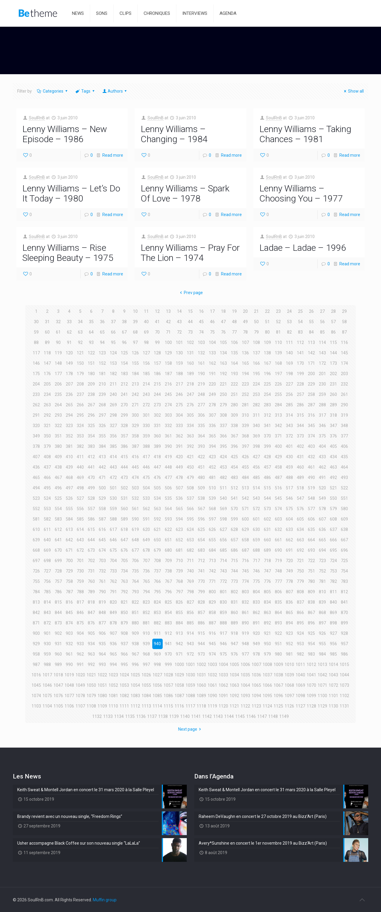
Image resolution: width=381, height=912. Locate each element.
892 (267, 623)
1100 (322, 695)
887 (212, 623)
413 (102, 456)
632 (278, 529)
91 (69, 342)
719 (278, 560)
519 (311, 488)
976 (234, 654)
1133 (108, 716)
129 (168, 352)
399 (267, 446)
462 (322, 467)
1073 (344, 685)
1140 (185, 716)
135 (234, 352)
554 (58, 508)
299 (124, 415)
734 (124, 571)
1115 (168, 706)
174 (344, 363)
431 (300, 456)
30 (36, 321)
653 (190, 539)
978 (256, 654)
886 (201, 623)
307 (212, 415)
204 (36, 384)
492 (333, 477)
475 (146, 477)
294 (69, 415)
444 (124, 467)
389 (157, 446)
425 (234, 456)
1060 (201, 685)
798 (190, 591)
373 (300, 436)
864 (278, 612)
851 (135, 612)
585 (80, 519)
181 (102, 373)
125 (124, 352)
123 (102, 352)
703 (102, 560)
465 (36, 477)
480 (201, 477)
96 (124, 342)
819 (102, 602)
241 (124, 394)
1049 (80, 685)
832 (245, 602)
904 (80, 633)
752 (322, 571)
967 (135, 654)
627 (223, 529)
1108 (91, 706)
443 (113, 467)
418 (157, 456)
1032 (212, 674)
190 (201, 373)
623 (179, 529)
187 (168, 373)
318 (333, 415)
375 (322, 436)
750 (300, 571)
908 (124, 633)
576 (300, 508)
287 (311, 404)
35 (91, 321)
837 (300, 602)
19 (234, 311)
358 (135, 436)
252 (245, 394)
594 (179, 519)
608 (333, 519)
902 (58, 633)
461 (311, 467)
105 (223, 342)
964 (102, 654)
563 (157, 508)
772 (223, 581)
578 (322, 508)
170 (300, 363)
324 (80, 425)
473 (124, 477)
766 (157, 581)
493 (344, 477)
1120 (223, 706)
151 (91, 363)
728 (58, 571)
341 (267, 425)
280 (234, 404)
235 (58, 394)
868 (322, 612)
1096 (278, 695)
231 (333, 384)
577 (311, 508)
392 (190, 446)
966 (124, 654)
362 (179, 436)
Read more (112, 155)
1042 (322, 674)
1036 (256, 674)
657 (234, 539)
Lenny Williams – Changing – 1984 (174, 134)
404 (322, 446)
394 (212, 446)
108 (256, 342)
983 (311, 654)
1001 (190, 664)
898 (333, 623)
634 (300, 529)
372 (289, 436)
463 (333, 467)
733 (113, 571)
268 (102, 404)
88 (36, 342)
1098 (300, 695)
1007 (256, 664)
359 (146, 436)
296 (91, 415)
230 (322, 384)
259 (322, 394)
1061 (212, 685)
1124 (267, 706)
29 (344, 311)
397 (245, 446)
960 (58, 654)
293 (58, 415)
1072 (333, 685)
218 (190, 384)
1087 (179, 695)
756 (47, 581)
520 (322, 488)
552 (36, 508)
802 (234, 591)
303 (168, 415)
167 (267, 363)
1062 (223, 685)
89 (47, 342)
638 (344, 529)
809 (311, 591)
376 (333, 436)
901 (47, 633)
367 (234, 436)
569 (223, 508)
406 (344, 446)
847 (91, 612)
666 (333, 539)
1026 (146, 674)
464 (344, 467)
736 (146, 571)
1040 (300, 674)
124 (113, 352)
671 (69, 550)
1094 (256, 695)
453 (223, 467)
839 (322, 602)
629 (245, 529)
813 (36, 602)
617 (113, 529)
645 (102, 539)
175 (36, 373)
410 (69, 456)
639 (36, 539)
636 (322, 529)
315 (300, 415)
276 (190, 404)
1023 (113, 674)
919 (245, 633)
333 (179, 425)
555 (69, 508)
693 (311, 550)
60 (47, 332)
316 (311, 415)
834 (267, 602)
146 (36, 363)
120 (69, 352)
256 (289, 394)
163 (223, 363)
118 (47, 352)
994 (113, 664)
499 (91, 488)
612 (58, 529)
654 (201, 539)
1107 (80, 706)
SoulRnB (37, 117)
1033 (223, 674)
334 (190, 425)
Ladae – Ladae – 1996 (302, 247)
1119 (212, 706)
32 (58, 321)
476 (157, 477)
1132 (97, 716)
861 (245, 612)
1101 (333, 695)
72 (179, 332)
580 (344, 508)
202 (333, 373)
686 (234, 550)
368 (245, 436)
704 (113, 560)
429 (278, 456)
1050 (91, 685)
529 (102, 498)
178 (69, 373)
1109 (102, 706)
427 (256, 456)
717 (256, 560)
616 (102, 529)
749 (289, 571)
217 (179, 384)
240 (113, 394)
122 (91, 352)
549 (322, 498)
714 (223, 560)
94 (102, 342)
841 (344, 602)
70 (157, 332)
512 (234, 488)
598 (223, 519)
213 (135, 384)
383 (91, 446)
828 (201, 602)
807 (289, 591)
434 (333, 456)
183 (124, 373)
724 (333, 560)
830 (223, 602)
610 (36, 529)
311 (256, 415)
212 (124, 384)
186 (157, 373)
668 (36, 550)
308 (223, 415)
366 (223, 436)
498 (80, 488)
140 (289, 352)
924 (300, 633)
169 (289, 363)
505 (157, 488)
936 (113, 643)
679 (157, 550)
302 (157, 415)
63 (80, 332)
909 (135, 633)
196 (267, 373)
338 (234, 425)
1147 (262, 716)
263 (47, 404)
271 (135, 404)
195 (256, 373)
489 (300, 477)
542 (245, 498)
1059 (190, 685)
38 (124, 321)
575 (289, 508)
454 (234, 467)
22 (267, 311)
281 (245, 404)
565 (179, 508)
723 (322, 560)
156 (146, 363)
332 (168, 425)
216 (168, 384)
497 (69, 488)
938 (135, 643)
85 (322, 332)
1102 (344, 695)
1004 (223, 664)
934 (91, 643)
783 (344, 581)
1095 (267, 695)
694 (322, 550)
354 (91, 436)
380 (58, 446)
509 (201, 488)
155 (135, 363)
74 (201, 332)
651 (168, 539)
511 (223, 488)
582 (47, 519)
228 (300, 384)
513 (245, 488)
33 (69, 321)
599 (234, 519)
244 (157, 394)
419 (168, 456)
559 (113, 508)
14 (179, 311)
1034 (234, 674)
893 (278, 623)
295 (80, 415)
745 (245, 571)
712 (201, 560)
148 (58, 363)
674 (102, 550)
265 (69, 404)
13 (168, 311)
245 (168, 394)
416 (135, 456)
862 (256, 612)
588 (113, 519)
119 (58, 352)
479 (190, 477)
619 (135, 529)
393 (201, 446)
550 (333, 498)
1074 (36, 695)
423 (212, 456)
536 (179, 498)
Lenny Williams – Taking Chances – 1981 (305, 134)
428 (267, 456)
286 (300, 404)
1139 (174, 716)
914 (190, 633)
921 (267, 633)
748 (278, 571)
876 (91, 623)
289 (333, 404)
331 (157, 425)
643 (80, 539)
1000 (179, 664)
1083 (135, 695)
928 (344, 633)
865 (289, 612)
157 (157, 363)
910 (146, 633)
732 (102, 571)
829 (212, 602)
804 (256, 591)
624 (190, 529)
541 (234, 498)
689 (267, 550)
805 (267, 591)
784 (36, 591)
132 (201, 352)
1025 (135, 674)
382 (80, 446)
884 (179, 623)
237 (80, 394)
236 (69, 394)
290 (344, 404)
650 (157, 539)
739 (179, 571)
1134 (119, 716)
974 (212, 654)
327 (113, 425)
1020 (80, 674)
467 (58, 477)
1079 (91, 695)
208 (80, 384)
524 (47, 498)
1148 (273, 716)
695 (333, 550)
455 (245, 467)
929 (36, 643)
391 (179, 446)
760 (91, 581)
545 (278, 498)
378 (36, 446)
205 (47, 384)
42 (168, 321)
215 (157, 384)
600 (245, 519)
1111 (124, 706)
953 (300, 643)
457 (267, 467)
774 (245, 581)
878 (113, 623)
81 (278, 332)
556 (80, 508)
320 (36, 425)
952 (289, 643)
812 (344, 591)
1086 (168, 695)
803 (245, 591)
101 (179, 342)
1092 (234, 695)
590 (135, 519)
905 (91, 633)
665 (322, 539)
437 (47, 467)
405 (333, 446)
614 (80, 529)
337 (223, 425)
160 (190, 363)
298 (113, 415)
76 (223, 332)
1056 (157, 685)
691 (289, 550)
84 (311, 332)
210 (102, 384)
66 (113, 332)
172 (322, 363)
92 (80, 342)
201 (322, 373)
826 (179, 602)
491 (322, 477)
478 (179, 477)
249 (212, 394)
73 (190, 332)
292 (47, 415)
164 (234, 363)
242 (135, 394)
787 (69, 591)
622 (168, 529)
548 (311, 498)
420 (179, 456)
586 (91, 519)
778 (289, 581)
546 (289, 498)
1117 (190, 706)
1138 (163, 716)
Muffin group (105, 899)
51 (267, 321)
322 (58, 425)
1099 (311, 695)
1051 (102, 685)
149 (69, 363)
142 (311, 352)
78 (245, 332)
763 (124, 581)
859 (223, 612)
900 (36, 633)
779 (300, 581)
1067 (278, 685)
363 (190, 436)
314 (289, 415)
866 (300, 612)
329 (135, 425)
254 (267, 394)
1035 (245, 674)
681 (179, 550)
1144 (229, 716)
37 (113, 321)
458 (278, 467)
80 (267, 332)
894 (289, 623)
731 (91, 571)
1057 (168, 685)
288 (322, 404)
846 (80, 612)
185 (146, 373)
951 (278, 643)
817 (80, 602)
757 (58, 581)
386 (124, 446)
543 (256, 498)
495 (47, 488)
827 (190, 602)
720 (289, 560)
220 (212, 384)
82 (289, 332)
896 (311, 623)
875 (80, 623)
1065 (256, 685)
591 (146, 519)
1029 (179, 674)
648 (135, 539)
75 (212, 332)
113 (311, 342)
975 (223, 654)
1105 (58, 706)
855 (179, 612)
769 (190, 581)
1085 (157, 695)
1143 (218, 716)
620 (146, 529)
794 (146, 591)
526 (69, 498)
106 (234, 342)
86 (333, 332)
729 (69, 571)
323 (69, 425)
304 (179, 415)
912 (168, 633)
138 (267, 352)
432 (311, 456)
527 (80, 498)
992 (91, 664)
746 (256, 571)
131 (190, 352)
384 (102, 446)
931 (58, 643)
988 (47, 664)
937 (124, 643)
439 (69, 467)
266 (80, 404)
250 (223, 394)
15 (190, 311)
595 (190, 519)
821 (124, 602)
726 (36, 571)
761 (102, 581)
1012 (311, 664)
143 (322, 352)
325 (91, 425)
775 (256, 581)
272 (146, 404)
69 (146, 332)
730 (80, 571)
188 (179, 373)
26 (311, 311)
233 (36, 394)
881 (146, 623)
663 (300, 539)
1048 (69, 685)
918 (234, 633)
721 (300, 560)
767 (168, 581)
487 (278, 477)
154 (124, 363)
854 (168, 612)
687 (245, 550)
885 (190, 623)
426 (245, 456)
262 (36, 404)
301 (146, 415)
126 (135, 352)
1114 (157, 706)
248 (201, 394)
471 (102, 477)
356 (113, 436)
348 (344, 425)
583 (58, 519)
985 (333, 654)
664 (311, 539)
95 (113, 342)
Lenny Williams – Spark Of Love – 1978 (185, 193)
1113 (146, 706)
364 (201, 436)
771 (212, 581)
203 (344, 373)
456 (256, 467)
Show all (353, 91)
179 (80, 373)
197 (278, 373)
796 (168, 591)
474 (135, 477)
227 (289, 384)
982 (300, 654)
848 (102, 612)
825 (168, 602)
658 (245, 539)
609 (344, 519)
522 (344, 488)
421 (190, 456)
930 (47, 643)
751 (311, 571)
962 (80, 654)
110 (278, 342)
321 (47, 425)
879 (124, 623)
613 (69, 529)
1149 (284, 716)
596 (201, 519)
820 (113, 602)
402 (300, 446)
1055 (146, 685)
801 (223, 591)
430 (289, 456)
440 (80, 467)
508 (190, 488)
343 (289, 425)
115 (333, 342)
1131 (344, 706)
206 (58, 384)
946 (223, 643)
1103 (36, 706)
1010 (289, 664)
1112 (135, 706)
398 (256, 446)
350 (47, 436)
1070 (311, 685)
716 (245, 560)
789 (91, 591)
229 (311, 384)
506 (168, 488)
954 (311, 643)
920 (256, 633)
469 (80, 477)
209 (91, 384)
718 (267, 560)
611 (47, 529)
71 (168, 332)
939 (146, 643)
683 (201, 550)
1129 (322, 706)
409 (58, 456)
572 (256, 508)
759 (80, 581)
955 (322, 643)
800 (212, 591)
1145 (240, 716)
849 (113, 612)
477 (168, 477)
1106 (69, 706)
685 (223, 550)
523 (36, 498)
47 (223, 321)
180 (91, 373)
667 (344, 539)
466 (47, 477)
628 (234, 529)
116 (344, 342)
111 (289, 342)
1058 (179, 685)
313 (278, 415)
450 (190, 467)
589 (124, 519)
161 (201, 363)
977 (245, 654)
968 (146, 654)
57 (333, 321)
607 (322, 519)
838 (311, 602)
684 (212, 550)
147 (47, 363)
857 (201, 612)
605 (300, 519)
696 (344, 550)
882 (157, 623)
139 (278, 352)
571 (245, 508)
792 (124, 591)
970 (168, 654)
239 (102, 394)
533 (146, 498)
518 (300, 488)
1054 (135, 685)
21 (256, 311)
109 (267, 342)
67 (124, 332)
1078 (80, 695)
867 (311, 612)
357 (124, 436)
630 (256, 529)
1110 (113, 706)
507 (179, 488)
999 (168, 664)
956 (333, 643)
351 (58, 436)
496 (58, 488)
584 (69, 519)
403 (311, 446)
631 (267, 529)
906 (102, 633)
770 (201, 581)
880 (135, 623)
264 (58, 404)
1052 (113, 685)
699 (58, 560)
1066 (267, 685)
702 (91, 560)
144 (333, 352)
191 (212, 373)
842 (36, 612)
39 (135, 321)
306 (201, 415)
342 (278, 425)
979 (267, 654)
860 (234, 612)
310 (245, 415)
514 (256, 488)
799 (201, 591)
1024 (124, 674)
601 (256, 519)
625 (201, 529)
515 (267, 488)
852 (146, 612)
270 (124, 404)
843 (47, 612)
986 (344, 654)
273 (157, 404)
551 (344, 498)
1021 (91, 674)
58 (344, 321)
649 (146, 539)
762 (113, 581)
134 (223, 352)
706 (135, 560)
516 (278, 488)
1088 (190, 695)
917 (223, 633)
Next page (190, 729)
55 (311, 321)
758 (69, 581)
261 (344, 394)
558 (102, 508)
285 (289, 404)
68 (135, 332)
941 (168, 643)
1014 (333, 664)
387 (135, 446)
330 (146, 425)
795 (157, 591)
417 (146, 456)
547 (300, 498)
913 (179, 633)
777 (278, 581)
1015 (344, 664)
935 (102, 643)
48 (234, 321)
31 (47, 321)
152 (102, 363)
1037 (267, 674)
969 (157, 654)
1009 (278, 664)
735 (135, 571)
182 (113, 373)
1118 (201, 706)
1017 (47, 674)
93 (91, 342)
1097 (289, 695)
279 (223, 404)
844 (58, 612)
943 (190, 643)
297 (102, 415)
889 (234, 623)
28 (333, 311)
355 (102, 436)
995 (124, 664)
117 (36, 352)
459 (289, 467)
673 (91, 550)
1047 (58, 685)
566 (190, 508)
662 (289, 539)
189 (190, 373)
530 (113, 498)
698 (47, 560)
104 (212, 342)
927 (333, 633)
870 (344, 612)
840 (333, 602)
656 (223, 539)
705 (124, 560)
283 (267, 404)
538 (201, 498)
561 (135, 508)
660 (267, 539)
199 (300, 373)
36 (102, 321)
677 (135, 550)
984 (322, 654)
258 (311, 394)
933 (80, 643)
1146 (251, 716)
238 (91, 394)
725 (344, 560)
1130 (333, 706)
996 (135, 664)
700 (69, 560)
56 (322, 321)
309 (234, 415)
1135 (130, 716)
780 (311, 581)
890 (245, 623)
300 (135, 415)
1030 (190, 674)
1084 (146, 695)
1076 (58, 695)
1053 (124, 685)
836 (289, 602)
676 (124, 550)
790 (102, 591)
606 (311, 519)
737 (157, 571)
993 (102, 664)
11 (146, 311)
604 (289, 519)
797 (179, 591)
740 (190, 571)
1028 (168, 674)
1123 (256, 706)
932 (69, 643)
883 (168, 623)
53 (289, 321)
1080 (102, 695)
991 (80, 664)
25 (300, 311)
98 (146, 342)
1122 (245, 706)
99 (157, 342)
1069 (300, 685)
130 (179, 352)
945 (212, 643)
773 (234, 581)
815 (58, 602)
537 (190, 498)
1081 (113, 695)
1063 (234, 685)
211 (113, 384)
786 (58, 591)
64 (91, 332)
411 (80, 456)
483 (234, 477)
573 (267, 508)
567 (201, 508)
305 (190, 415)
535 (168, 498)
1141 (196, 716)
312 (267, 415)
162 (212, 363)
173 (333, 363)
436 (36, 467)
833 (256, 602)
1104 (47, 706)
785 (47, 591)
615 (91, 529)
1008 (267, 664)
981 (289, 654)
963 (91, 654)
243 (146, 394)
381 (69, 446)
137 (256, 352)
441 (91, 467)
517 (289, 488)
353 (80, 436)
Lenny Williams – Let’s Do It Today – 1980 (71, 193)
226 (278, 384)
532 (135, 498)
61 (58, 332)
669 (47, 550)
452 (212, 467)
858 (212, 612)
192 (223, 373)
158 (168, 363)
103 (201, 342)
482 (223, 477)
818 (91, 602)
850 (124, 612)
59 (36, 332)
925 (311, 633)
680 (168, 550)
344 (300, 425)
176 (47, 373)
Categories (52, 91)
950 (267, 643)
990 (69, 664)
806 (278, 591)
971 (179, 654)
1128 (311, 706)
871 (36, 623)
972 (190, 654)
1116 (179, 706)
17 (212, 311)
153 (113, 363)
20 (245, 311)
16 (201, 311)
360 (157, 436)
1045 (36, 685)
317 (322, 415)
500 (102, 488)
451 (201, 467)
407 (36, 456)
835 (278, 602)
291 (36, 415)
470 (91, 477)
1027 (157, 674)
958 (36, 654)
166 (256, 363)
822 (135, 602)
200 (311, 373)
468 (69, 477)
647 (124, 539)
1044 (344, 674)
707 (146, 560)
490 (311, 477)
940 (157, 643)
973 (201, 654)
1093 (245, 695)
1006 (245, 664)
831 (234, 602)
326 (102, 425)
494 (36, 488)
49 (245, 321)
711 (190, 560)
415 (124, 456)
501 (113, 488)
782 (333, 581)
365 (212, 436)
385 (113, 446)
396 (234, 446)
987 (36, 664)
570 (234, 508)
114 (322, 342)
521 (333, 488)
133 (212, 352)
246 (179, 394)
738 (168, 571)
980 (278, 654)
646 (113, 539)
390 (168, 446)
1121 (234, 706)
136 (245, 352)
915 (201, 633)
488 (289, 477)
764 (135, 581)
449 (179, 467)
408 (47, 456)
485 (256, 477)
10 (135, 311)
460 (300, 467)
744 (234, 571)
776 (267, 581)
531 (124, 498)
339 (245, 425)
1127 (300, 706)
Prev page (190, 292)
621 (157, 529)
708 (157, 560)
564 (168, 508)
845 (69, 612)
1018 (58, 674)
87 (344, 332)
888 (223, 623)
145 (344, 352)
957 (344, 643)
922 (278, 633)
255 (278, 394)
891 (256, 623)
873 (58, 623)
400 (278, 446)
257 (300, 394)
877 (102, 623)
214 (146, 384)
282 (256, 404)
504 (146, 488)
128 (157, 352)
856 (190, 612)
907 (113, 633)
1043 (333, 674)
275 (179, 404)
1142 (207, 716)
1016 (36, 674)
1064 (245, 685)
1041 (311, 674)
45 (201, 321)
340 (256, 425)
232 (344, 384)
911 (157, 633)
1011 (300, 664)
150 (80, 363)
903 (69, 633)
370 (267, 436)
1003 (212, 664)
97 (135, 342)
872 (47, 623)
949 (256, 643)
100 (168, 342)
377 (344, 436)
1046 (47, 685)
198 (289, 373)
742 (212, 571)
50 (256, 321)
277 (201, 404)
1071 (322, 685)
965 (113, 654)
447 (157, 467)
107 (245, 342)
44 (190, 321)
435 (344, 456)
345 (311, 425)
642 (69, 539)
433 (322, 456)
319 (344, 415)
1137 (152, 716)
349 (36, 436)
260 (333, 394)
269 (113, 404)
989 (58, 664)
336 (212, 425)
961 (69, 654)
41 (157, 321)
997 (146, 664)
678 (146, 550)
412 (91, 456)
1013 (322, 664)
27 (322, 311)
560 (124, 508)
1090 (212, 695)
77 (234, 332)
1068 (289, 685)
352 (69, 436)
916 (212, 633)
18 (223, 311)
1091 (223, 695)
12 (157, 311)
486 (267, 477)
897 (322, 623)
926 (322, 633)
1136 (141, 716)
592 (157, 519)
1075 (47, 695)
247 (190, 394)
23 (278, 311)
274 (168, 404)
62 (69, 332)
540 (223, 498)
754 (344, 571)
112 (300, 342)
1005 (234, 664)
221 (223, 384)
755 (36, 581)
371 (278, 436)
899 (344, 623)
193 (234, 373)
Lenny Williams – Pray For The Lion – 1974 (190, 252)
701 (80, 560)
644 (91, 539)
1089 (201, 695)
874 (69, 623)
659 (256, 539)
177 (58, 373)
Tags (85, 91)
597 (212, 519)
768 (179, 581)
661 (278, 539)
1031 (201, 674)
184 (135, 373)
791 (113, 591)
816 (69, 602)
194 (245, 373)
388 (146, 446)
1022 (102, 674)
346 (322, 425)
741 (201, 571)
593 (168, 519)
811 (333, 591)
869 (333, 612)
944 (201, 643)
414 (113, 456)
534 (157, 498)
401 (289, 446)
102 (190, 342)
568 (212, 508)
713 (212, 560)
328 (124, 425)
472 (113, 477)
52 (278, 321)
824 (157, 602)
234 (47, 394)
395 (223, 446)
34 (80, 321)
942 (179, 643)
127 (146, 352)
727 (47, 571)
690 (278, 550)
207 (69, 384)
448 (168, 467)
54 (300, 321)
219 (201, 384)
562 (146, 508)
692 (300, 550)
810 (322, 591)
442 (102, 467)
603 (278, 519)
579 (333, 508)
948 (245, 643)
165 (245, 363)
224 (256, 384)
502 (124, 488)
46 (212, 321)
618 (124, 529)
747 (267, 571)
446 (146, 467)
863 (267, 612)
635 (311, 529)
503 (135, 488)
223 (245, 384)
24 (289, 311)
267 (91, 404)
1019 (69, 674)
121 (80, 352)
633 (289, 529)
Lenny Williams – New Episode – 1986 (64, 134)
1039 (289, 674)
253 (256, 394)
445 (135, 467)
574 (278, 508)
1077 (69, 695)
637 (333, 529)
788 (80, 591)
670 (58, 550)
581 (36, 519)
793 (135, 591)
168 (278, 363)
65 (102, 332)
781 (322, 581)
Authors (115, 91)
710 (179, 560)
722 (311, 560)
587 (102, 519)
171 (311, 363)
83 (300, 332)
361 (168, 436)
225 (267, 384)
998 (157, 664)
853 (157, 612)
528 (91, 498)
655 (212, 539)
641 (58, 539)
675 (113, 550)
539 (212, 498)
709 (168, 560)
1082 (124, 695)
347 (333, 425)
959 (47, 654)
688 (256, 550)
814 (47, 602)
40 (146, 321)
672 (80, 550)
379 (47, 446)
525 (58, 498)
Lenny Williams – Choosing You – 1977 (301, 193)
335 (201, 425)
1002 (201, 664)
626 (212, 529)
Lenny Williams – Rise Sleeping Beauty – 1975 (67, 252)
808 (300, 591)
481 (212, 477)
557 (91, 508)
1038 (278, 674)
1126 (289, 706)
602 (267, 519)
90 (58, 342)
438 (58, 467)
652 (179, 539)
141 (300, 352)
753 (333, 571)
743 (223, 571)
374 (311, 436)
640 (47, 539)
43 (179, 321)
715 (234, 560)
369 (256, 436)
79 (256, 332)
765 (146, 581)
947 (234, 643)
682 (190, 550)
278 (212, 404)
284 (278, 404)
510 (212, 488)
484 (245, 477)
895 (300, 623)
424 (223, 456)
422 (201, 456)
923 (289, 633)
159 (179, 363)
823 (146, 602)
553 (47, 508)
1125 (278, 706)
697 (36, 560)
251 (234, 394)
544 (267, 498)
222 (234, 384)
